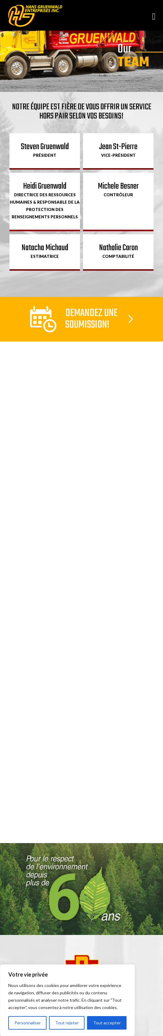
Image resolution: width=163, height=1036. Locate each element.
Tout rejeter (67, 1022)
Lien (81, 319)
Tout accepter (107, 1022)
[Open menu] (153, 16)
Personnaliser (27, 1022)
